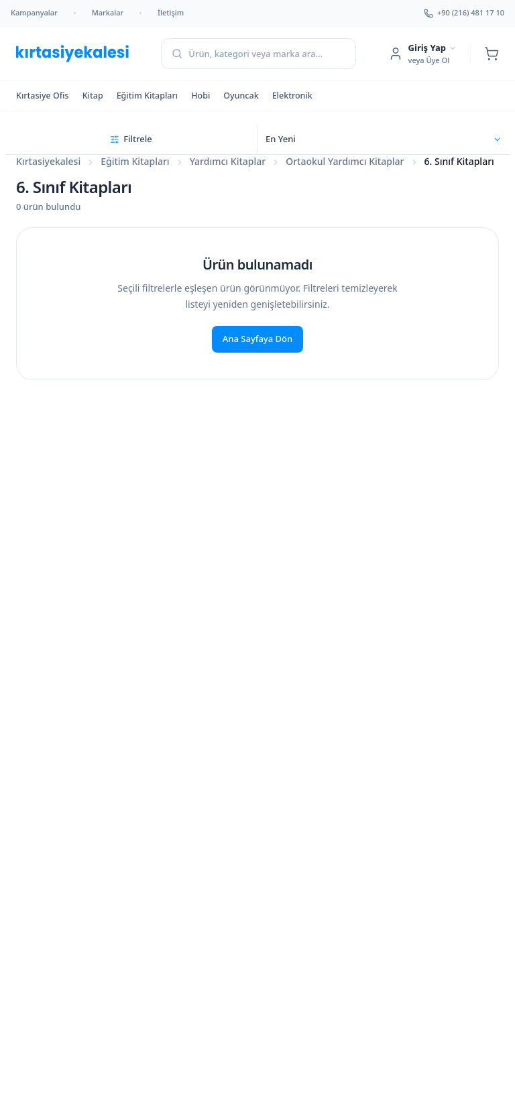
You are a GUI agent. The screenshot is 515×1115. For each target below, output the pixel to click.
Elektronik (292, 95)
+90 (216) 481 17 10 (464, 12)
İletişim (171, 12)
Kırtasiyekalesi (48, 161)
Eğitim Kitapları (147, 95)
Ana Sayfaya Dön (257, 339)
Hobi (200, 95)
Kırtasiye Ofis (42, 95)
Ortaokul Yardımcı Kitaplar (345, 161)
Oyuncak (240, 95)
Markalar (107, 12)
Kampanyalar (34, 12)
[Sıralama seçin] (384, 139)
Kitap (92, 95)
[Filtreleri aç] (131, 139)
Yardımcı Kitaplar (228, 161)
